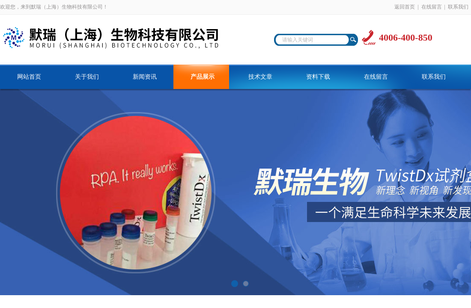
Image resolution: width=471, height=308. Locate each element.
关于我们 (87, 77)
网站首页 (29, 77)
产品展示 (203, 77)
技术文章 (260, 77)
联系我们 (458, 7)
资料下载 (318, 77)
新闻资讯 (145, 77)
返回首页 (404, 7)
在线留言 (431, 7)
